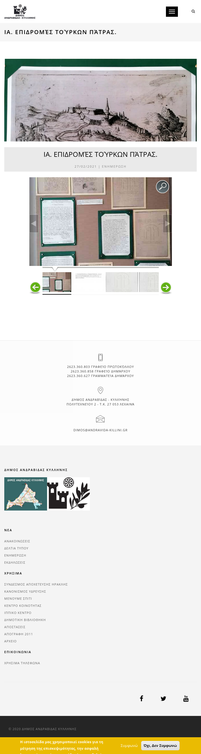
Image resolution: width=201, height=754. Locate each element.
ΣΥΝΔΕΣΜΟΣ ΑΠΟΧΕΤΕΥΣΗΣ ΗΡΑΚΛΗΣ (36, 584)
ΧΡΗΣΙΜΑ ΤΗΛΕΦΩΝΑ (22, 663)
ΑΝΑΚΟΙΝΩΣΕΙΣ (17, 541)
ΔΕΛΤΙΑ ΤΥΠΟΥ (16, 548)
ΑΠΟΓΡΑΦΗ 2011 (18, 634)
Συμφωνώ (129, 749)
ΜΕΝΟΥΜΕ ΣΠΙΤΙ (18, 598)
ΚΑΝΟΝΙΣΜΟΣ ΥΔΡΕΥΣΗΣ (25, 591)
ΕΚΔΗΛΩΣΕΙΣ (14, 562)
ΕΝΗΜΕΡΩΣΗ (114, 166)
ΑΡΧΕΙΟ (10, 641)
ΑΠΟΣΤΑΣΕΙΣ (14, 627)
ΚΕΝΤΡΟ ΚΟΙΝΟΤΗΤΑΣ (23, 605)
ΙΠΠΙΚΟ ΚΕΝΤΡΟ (18, 613)
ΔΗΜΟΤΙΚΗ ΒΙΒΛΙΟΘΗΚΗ (25, 620)
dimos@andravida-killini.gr (101, 430)
